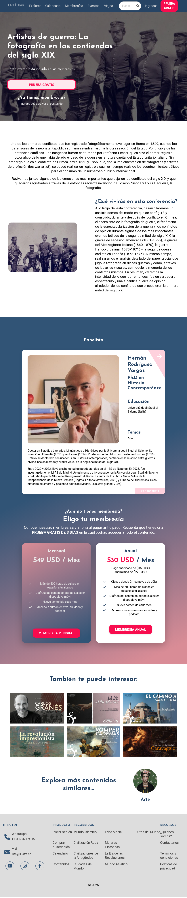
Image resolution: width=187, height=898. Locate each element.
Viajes (108, 6)
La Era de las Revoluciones (115, 856)
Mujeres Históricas (112, 845)
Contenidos (61, 865)
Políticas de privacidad (168, 867)
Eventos (94, 6)
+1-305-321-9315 (24, 840)
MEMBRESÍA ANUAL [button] (130, 630)
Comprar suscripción (61, 845)
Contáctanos (169, 843)
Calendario (52, 6)
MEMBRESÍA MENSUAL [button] (56, 633)
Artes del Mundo (148, 832)
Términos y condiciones (169, 856)
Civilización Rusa (86, 843)
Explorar (34, 6)
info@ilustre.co (23, 855)
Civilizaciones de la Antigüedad (86, 856)
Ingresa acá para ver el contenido (41, 104)
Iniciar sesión (62, 832)
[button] (169, 5)
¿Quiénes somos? (167, 835)
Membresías (74, 6)
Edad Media (113, 832)
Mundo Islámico (85, 832)
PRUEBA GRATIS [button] (169, 6)
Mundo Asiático (116, 865)
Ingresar (151, 6)
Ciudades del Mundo (83, 867)
